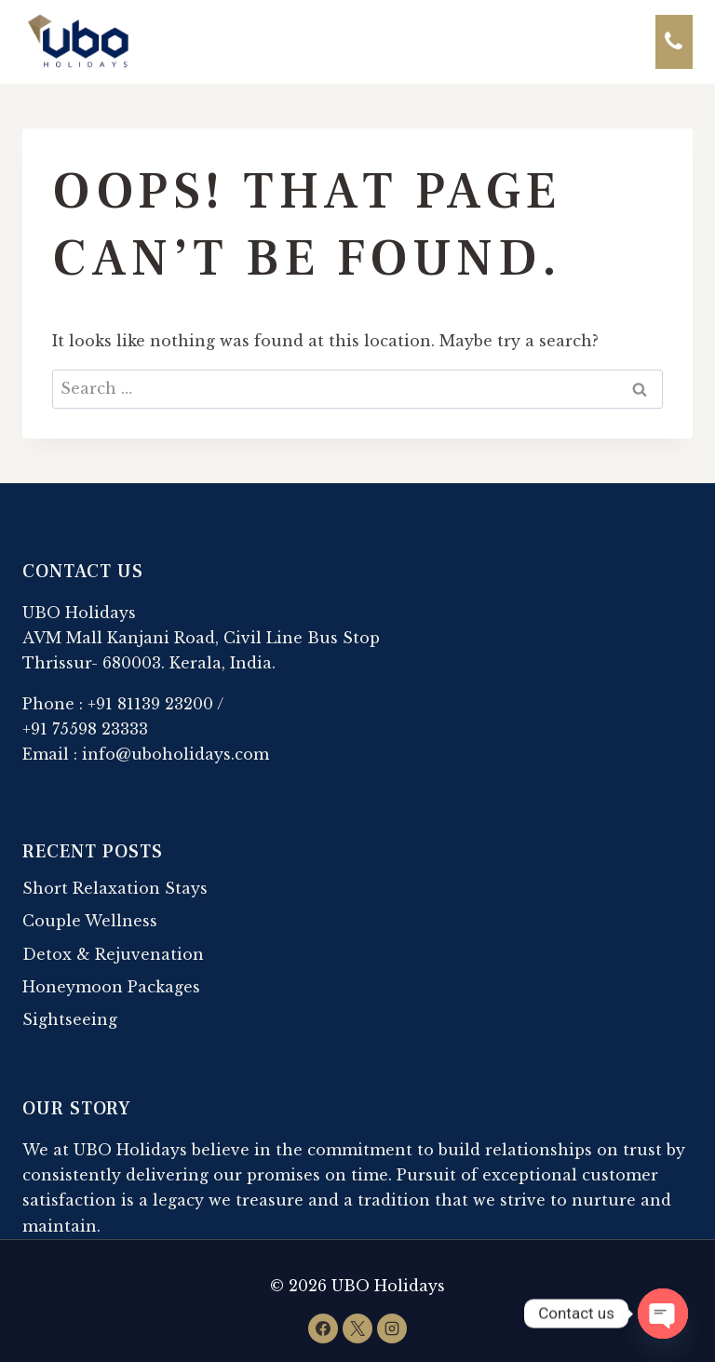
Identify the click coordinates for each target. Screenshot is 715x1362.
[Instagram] (392, 1328)
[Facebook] (323, 1328)
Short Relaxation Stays (115, 888)
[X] (357, 1328)
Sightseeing (69, 1019)
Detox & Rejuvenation (113, 954)
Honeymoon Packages (111, 987)
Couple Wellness (89, 920)
